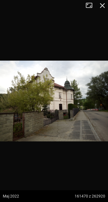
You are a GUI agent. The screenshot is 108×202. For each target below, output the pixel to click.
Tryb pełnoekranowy (91, 5)
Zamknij (102, 5)
